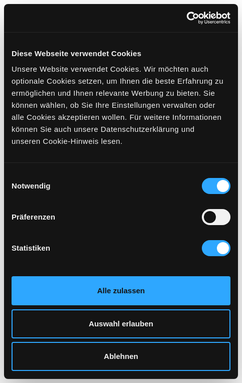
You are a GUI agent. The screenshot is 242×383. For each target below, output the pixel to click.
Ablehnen (121, 356)
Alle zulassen (121, 290)
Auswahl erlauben (121, 323)
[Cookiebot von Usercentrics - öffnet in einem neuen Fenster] (186, 18)
